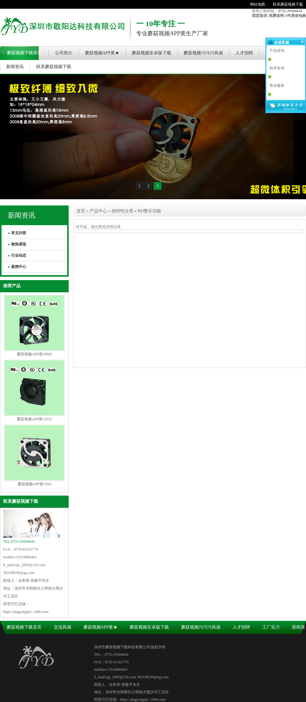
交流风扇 (62, 627)
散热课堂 (18, 244)
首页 (80, 211)
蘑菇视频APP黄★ (102, 53)
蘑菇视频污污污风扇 (203, 53)
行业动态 (18, 255)
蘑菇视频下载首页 (24, 53)
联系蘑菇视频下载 (288, 4)
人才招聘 (244, 53)
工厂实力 (271, 627)
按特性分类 (122, 211)
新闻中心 (18, 266)
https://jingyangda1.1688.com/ (26, 612)
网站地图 (257, 4)
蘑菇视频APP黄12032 (34, 419)
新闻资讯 (15, 66)
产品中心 (98, 211)
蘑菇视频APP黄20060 (34, 354)
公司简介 (63, 53)
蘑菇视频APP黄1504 (34, 484)
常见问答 (18, 233)
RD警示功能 (149, 211)
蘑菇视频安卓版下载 (151, 53)
